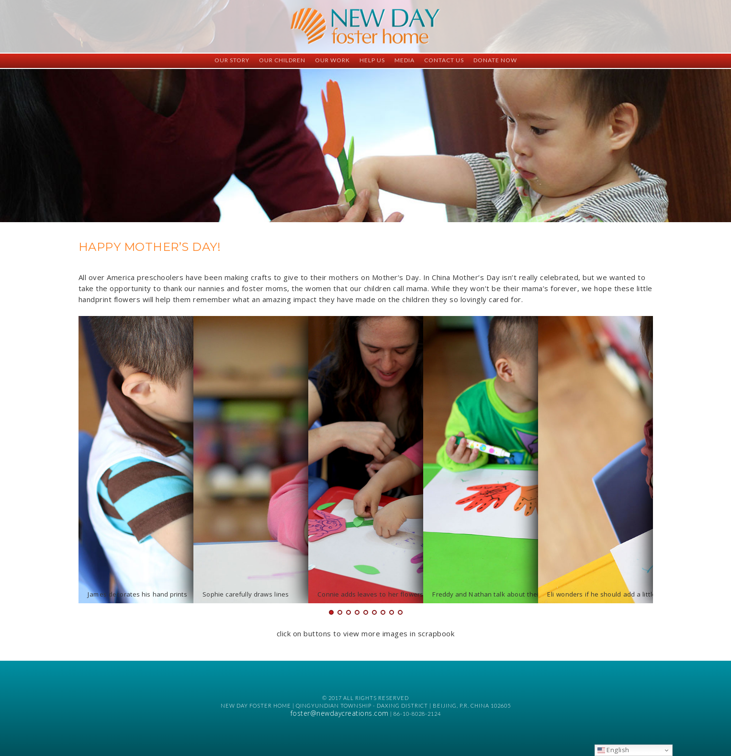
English (613, 749)
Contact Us (444, 60)
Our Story (231, 60)
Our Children (282, 60)
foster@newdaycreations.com (340, 713)
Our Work (332, 60)
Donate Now (495, 60)
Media (404, 60)
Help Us (372, 60)
